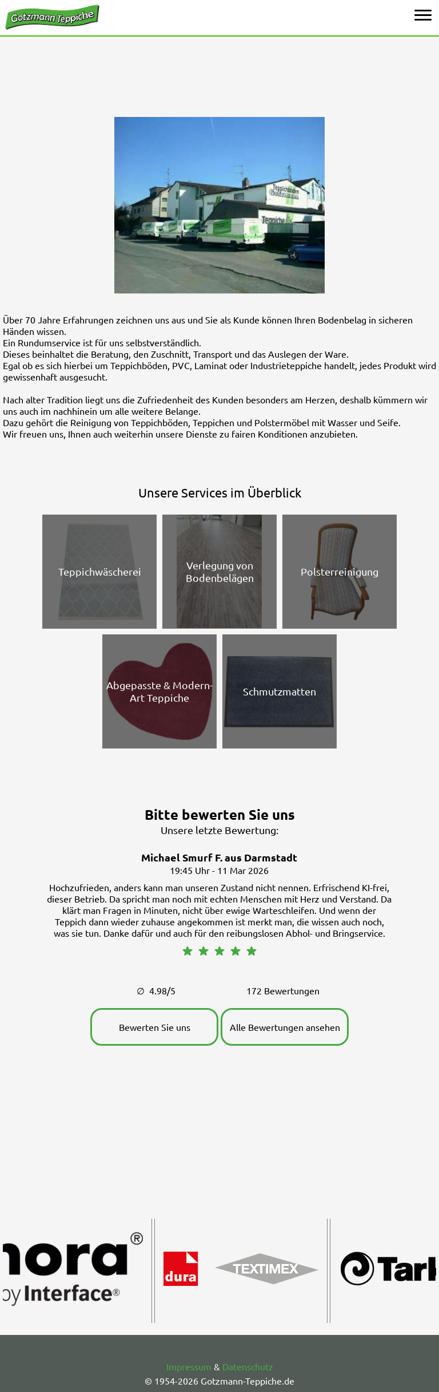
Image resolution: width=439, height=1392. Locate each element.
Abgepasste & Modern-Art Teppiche (159, 691)
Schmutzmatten (279, 691)
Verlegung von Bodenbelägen (220, 571)
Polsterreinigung (339, 571)
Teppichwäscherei (99, 571)
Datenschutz (247, 1366)
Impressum (188, 1366)
